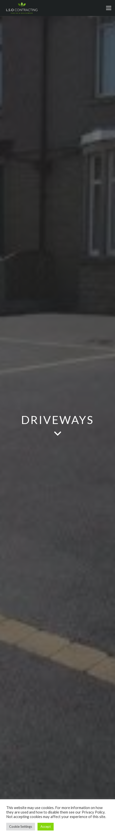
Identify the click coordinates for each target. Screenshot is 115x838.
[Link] (22, 8)
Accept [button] (45, 827)
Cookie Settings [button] (20, 827)
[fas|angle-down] (57, 434)
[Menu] (108, 8)
